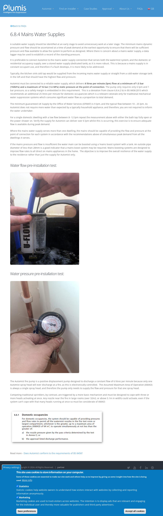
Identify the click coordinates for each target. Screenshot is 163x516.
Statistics (24, 486)
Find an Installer (69, 8)
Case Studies (90, 8)
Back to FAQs (19, 25)
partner (60, 467)
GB (151, 8)
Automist (48, 8)
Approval (108, 8)
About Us (125, 8)
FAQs (140, 8)
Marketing (24, 497)
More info (27, 480)
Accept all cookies (135, 511)
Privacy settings (11, 467)
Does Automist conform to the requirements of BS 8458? (53, 453)
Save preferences (27, 511)
